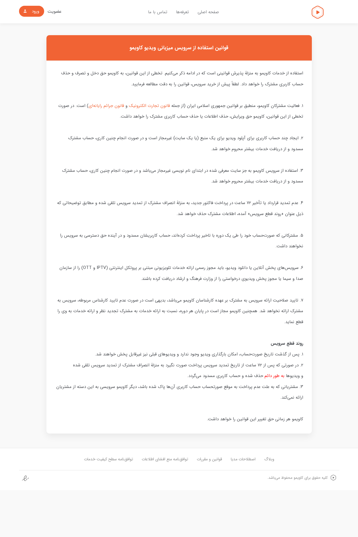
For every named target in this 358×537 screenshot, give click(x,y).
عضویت (54, 11)
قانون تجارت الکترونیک (149, 105)
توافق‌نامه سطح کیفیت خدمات (108, 459)
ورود (31, 11)
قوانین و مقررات (209, 459)
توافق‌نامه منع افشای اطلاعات (165, 459)
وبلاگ (269, 459)
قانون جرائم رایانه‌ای (106, 105)
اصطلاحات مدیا (243, 459)
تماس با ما (157, 12)
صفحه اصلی (208, 12)
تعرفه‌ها (182, 12)
